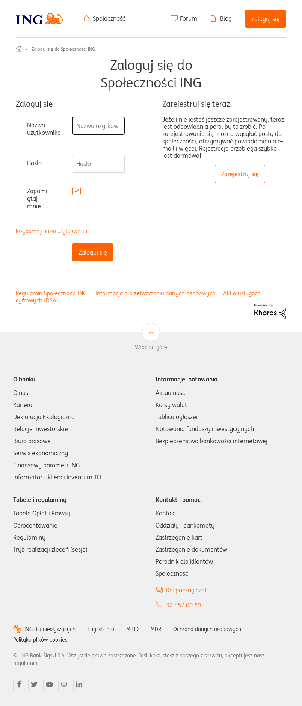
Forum (188, 18)
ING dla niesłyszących (50, 629)
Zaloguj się (265, 19)
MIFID (132, 629)
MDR (156, 629)
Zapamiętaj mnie (37, 198)
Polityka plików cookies (40, 639)
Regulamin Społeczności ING (51, 293)
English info (101, 629)
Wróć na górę (151, 347)
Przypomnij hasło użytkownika (51, 231)
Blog (226, 18)
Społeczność (109, 18)
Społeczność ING (19, 49)
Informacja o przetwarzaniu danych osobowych (155, 293)
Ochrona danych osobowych (207, 629)
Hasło (34, 163)
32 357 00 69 (183, 605)
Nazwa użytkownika (44, 128)
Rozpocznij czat (186, 590)
